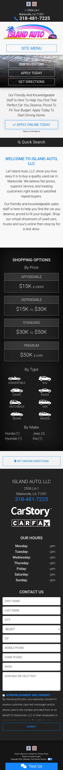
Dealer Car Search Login (31, 756)
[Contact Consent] (4, 695)
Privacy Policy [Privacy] (43, 754)
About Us (23, 754)
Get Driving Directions (31, 461)
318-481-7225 (34, 18)
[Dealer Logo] (31, 31)
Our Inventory (31, 64)
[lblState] (31, 629)
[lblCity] (31, 620)
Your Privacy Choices (41, 759)
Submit (31, 726)
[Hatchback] (17, 404)
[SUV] (45, 380)
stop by (49, 224)
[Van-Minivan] (45, 404)
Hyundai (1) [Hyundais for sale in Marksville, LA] (13, 438)
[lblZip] (31, 639)
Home (17, 754)
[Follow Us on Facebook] (28, 4)
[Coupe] (17, 392)
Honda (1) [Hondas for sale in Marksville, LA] (12, 433)
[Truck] (45, 392)
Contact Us (33, 754)
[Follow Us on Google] (34, 4)
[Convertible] (16, 380)
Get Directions (32, 82)
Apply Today (31, 73)
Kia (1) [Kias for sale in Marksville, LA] (38, 438)
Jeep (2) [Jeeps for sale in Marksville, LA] (39, 433)
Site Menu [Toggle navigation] (31, 48)
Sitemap (26, 759)
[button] (31, 142)
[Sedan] (17, 416)
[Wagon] (45, 416)
